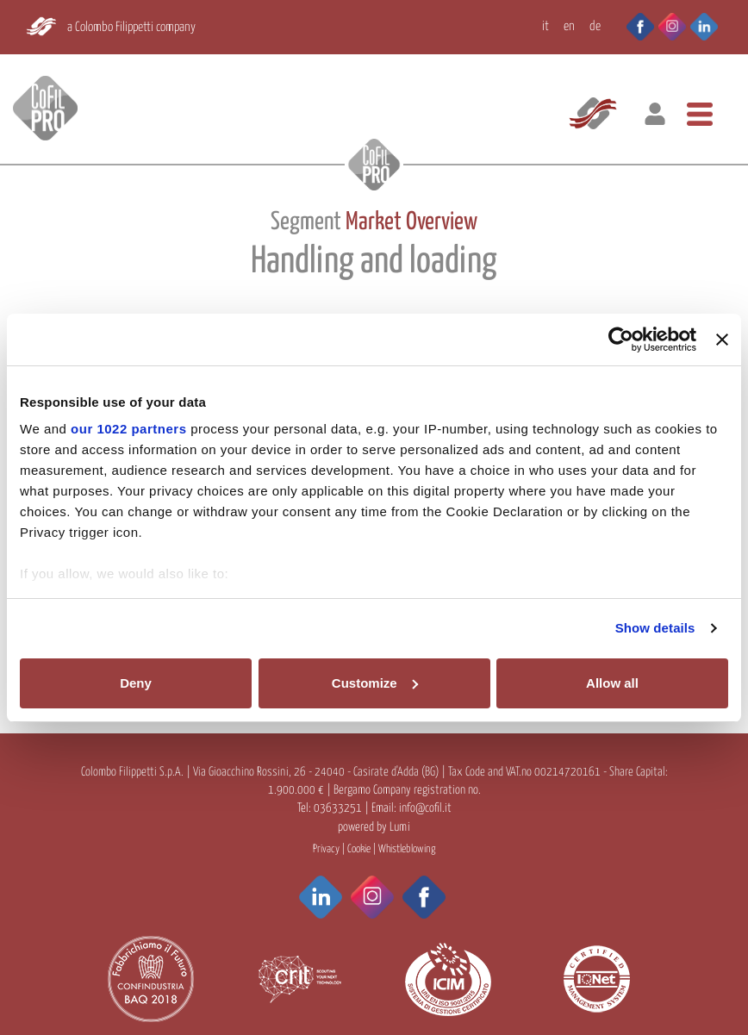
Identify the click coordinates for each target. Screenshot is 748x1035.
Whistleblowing (406, 849)
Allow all (612, 683)
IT (545, 26)
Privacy (326, 849)
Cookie (359, 849)
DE (595, 26)
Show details (655, 627)
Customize (375, 683)
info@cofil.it (425, 808)
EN (569, 26)
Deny (136, 683)
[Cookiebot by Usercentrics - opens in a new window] (620, 339)
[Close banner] (722, 340)
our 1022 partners (128, 428)
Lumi (400, 827)
